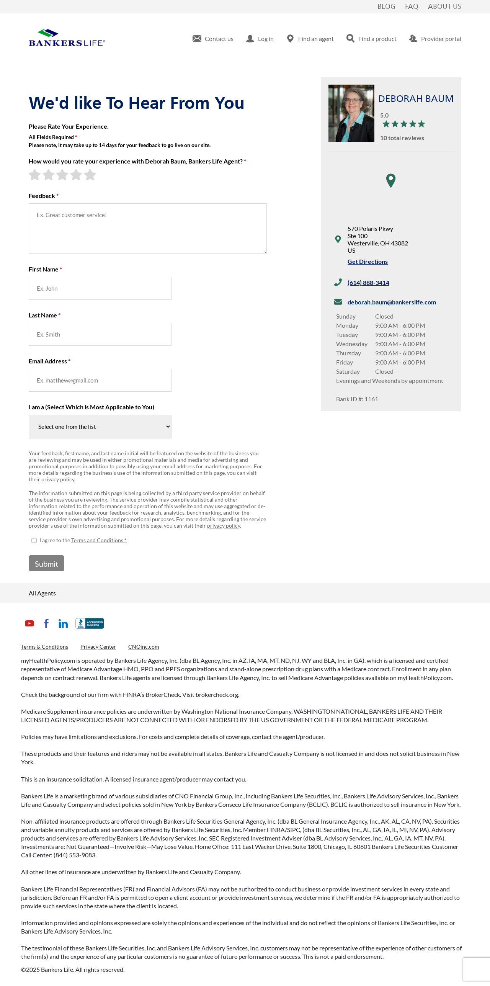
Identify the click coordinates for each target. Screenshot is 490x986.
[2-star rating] (49, 174)
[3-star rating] (63, 174)
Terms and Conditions (97, 540)
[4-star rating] (77, 174)
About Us (444, 6)
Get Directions (368, 261)
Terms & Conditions (44, 646)
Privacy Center (98, 646)
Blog (386, 6)
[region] (391, 188)
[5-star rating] (91, 174)
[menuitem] (213, 38)
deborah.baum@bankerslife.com (392, 302)
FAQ (411, 6)
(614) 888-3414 (368, 282)
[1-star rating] (35, 174)
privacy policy (57, 479)
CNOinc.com (143, 646)
